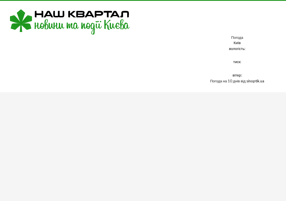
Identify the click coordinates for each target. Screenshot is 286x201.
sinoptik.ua (255, 81)
